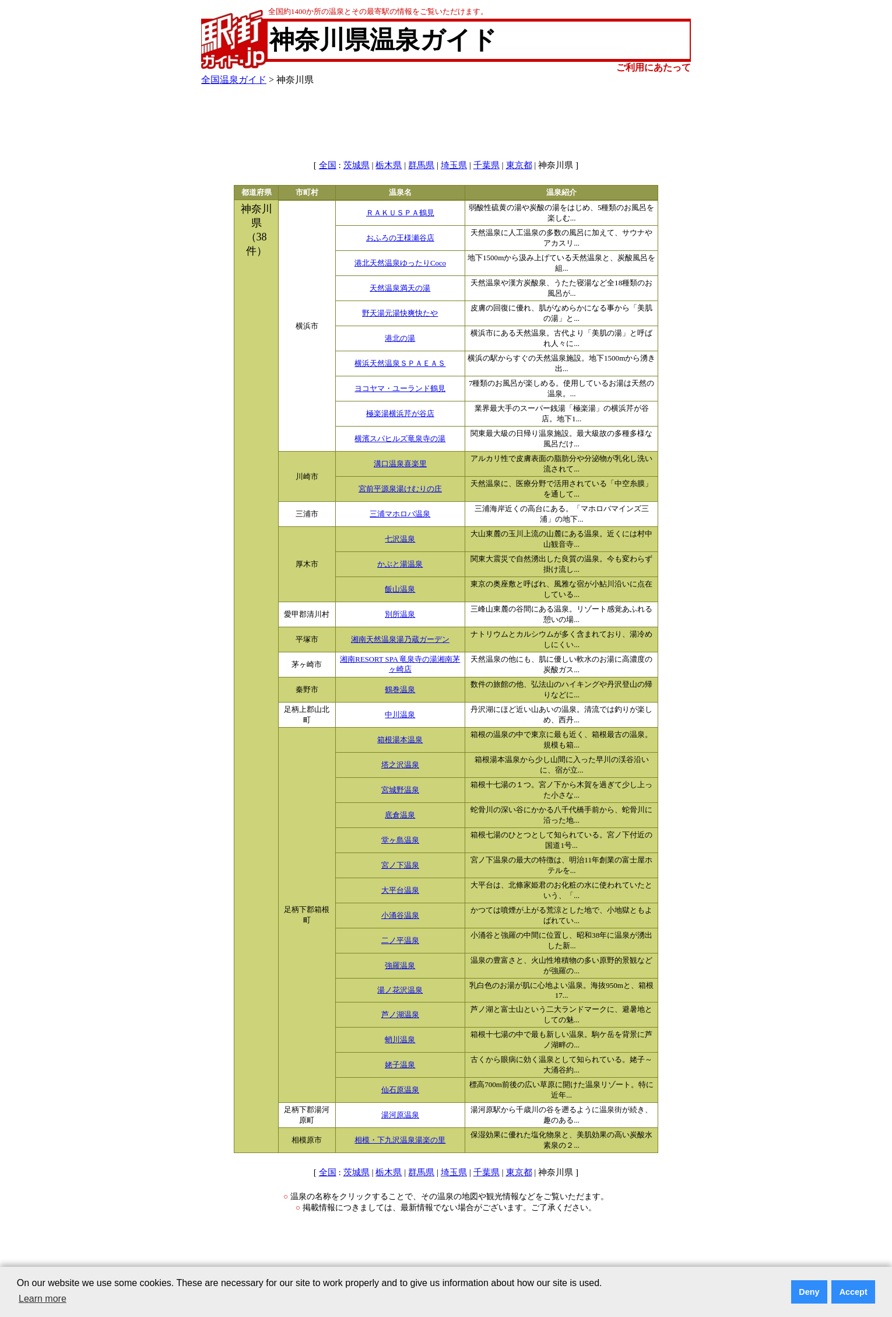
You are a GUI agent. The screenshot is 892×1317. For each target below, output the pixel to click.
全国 (327, 165)
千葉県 (486, 165)
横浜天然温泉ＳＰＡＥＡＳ (399, 363)
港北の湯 (400, 338)
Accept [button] (854, 1292)
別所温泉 (400, 614)
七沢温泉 (400, 539)
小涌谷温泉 (400, 915)
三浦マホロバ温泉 (400, 514)
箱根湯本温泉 (400, 740)
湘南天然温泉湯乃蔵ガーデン (400, 639)
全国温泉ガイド (233, 80)
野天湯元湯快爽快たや (400, 313)
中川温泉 (400, 715)
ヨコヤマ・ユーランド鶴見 (399, 389)
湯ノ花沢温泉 (400, 990)
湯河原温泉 (400, 1115)
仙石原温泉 (400, 1090)
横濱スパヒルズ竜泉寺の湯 (399, 439)
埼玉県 (454, 165)
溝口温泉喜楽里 (400, 464)
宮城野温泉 (400, 790)
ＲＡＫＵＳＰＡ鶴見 (400, 213)
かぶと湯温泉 (400, 564)
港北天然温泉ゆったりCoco (400, 263)
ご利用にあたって (653, 67)
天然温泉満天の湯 (400, 288)
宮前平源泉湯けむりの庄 (400, 489)
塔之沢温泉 (400, 765)
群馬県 (421, 165)
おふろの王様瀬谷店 (400, 238)
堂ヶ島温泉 (400, 840)
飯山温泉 (400, 589)
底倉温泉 (400, 815)
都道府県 (256, 192)
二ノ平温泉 (400, 941)
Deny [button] (809, 1292)
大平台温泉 (400, 890)
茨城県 (356, 165)
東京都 (519, 165)
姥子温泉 (400, 1065)
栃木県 (388, 165)
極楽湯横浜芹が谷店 (400, 414)
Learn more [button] (42, 1299)
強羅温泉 (400, 966)
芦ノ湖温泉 (400, 1015)
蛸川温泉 (400, 1040)
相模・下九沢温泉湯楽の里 (399, 1140)
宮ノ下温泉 (400, 865)
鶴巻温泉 (400, 690)
